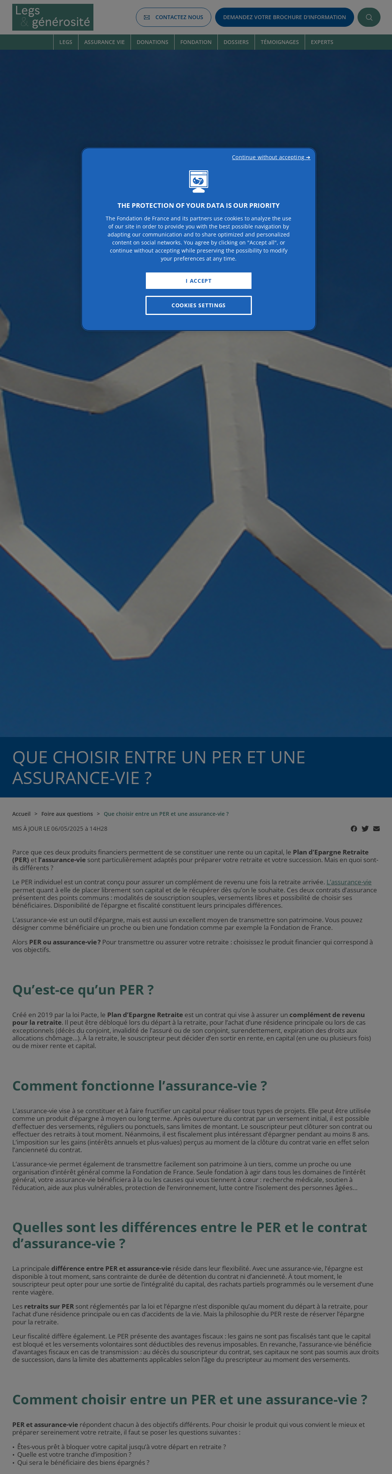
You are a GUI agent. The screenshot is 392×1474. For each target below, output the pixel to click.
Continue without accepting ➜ (271, 157)
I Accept (199, 280)
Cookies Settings (199, 305)
